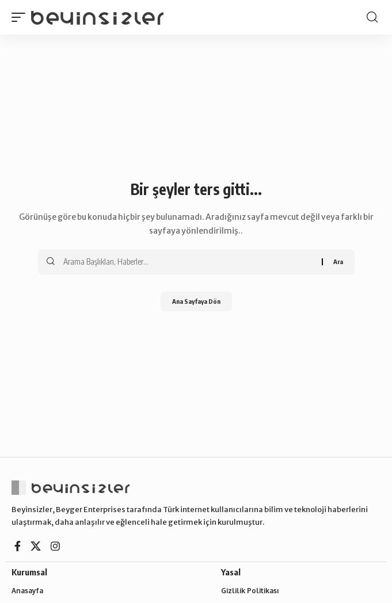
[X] (36, 546)
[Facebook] (18, 546)
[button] (21, 17)
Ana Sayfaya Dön (196, 301)
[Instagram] (55, 546)
